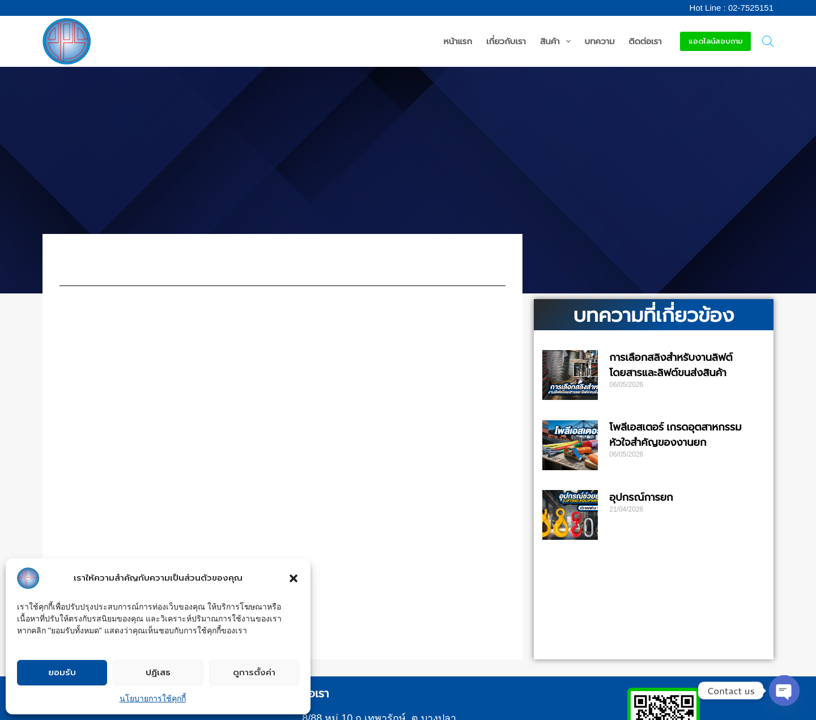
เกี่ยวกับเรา (506, 41)
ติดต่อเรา (645, 41)
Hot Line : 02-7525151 (732, 7)
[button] (293, 578)
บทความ (600, 41)
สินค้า (557, 41)
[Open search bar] (768, 41)
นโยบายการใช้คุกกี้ (153, 698)
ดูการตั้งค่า (254, 672)
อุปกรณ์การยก (641, 497)
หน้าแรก (458, 41)
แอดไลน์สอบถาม (715, 41)
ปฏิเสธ (158, 672)
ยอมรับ (62, 672)
